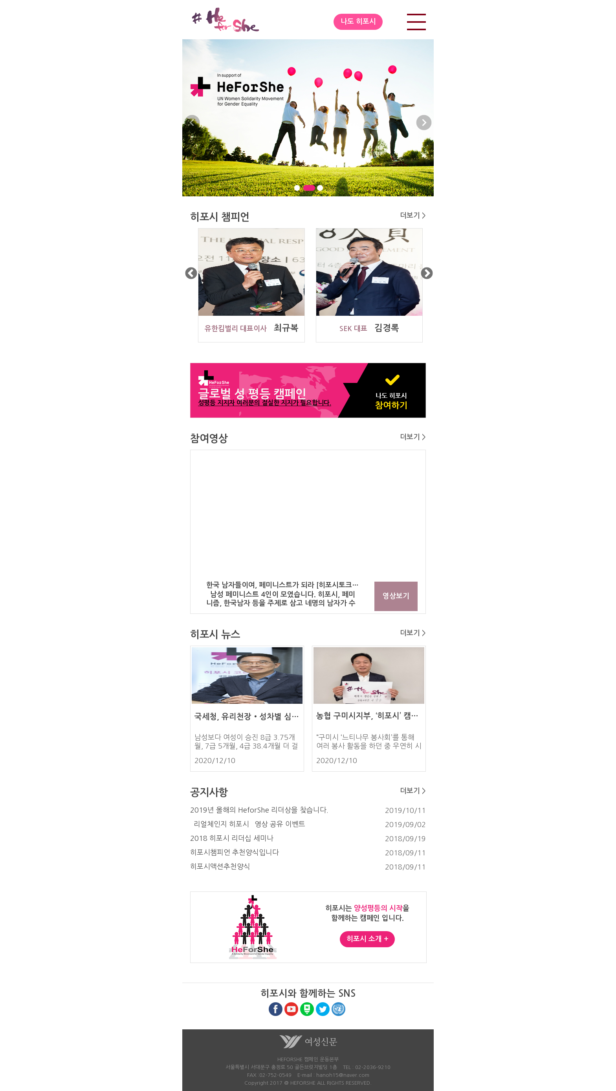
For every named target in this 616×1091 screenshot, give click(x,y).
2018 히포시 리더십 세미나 (231, 838)
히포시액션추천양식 (220, 866)
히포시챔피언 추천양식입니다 (234, 852)
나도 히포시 (358, 21)
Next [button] (427, 274)
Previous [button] (191, 274)
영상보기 (396, 596)
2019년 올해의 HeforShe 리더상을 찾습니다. (259, 810)
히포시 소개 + (367, 939)
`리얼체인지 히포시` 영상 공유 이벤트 (247, 824)
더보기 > (413, 215)
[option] (249, 285)
